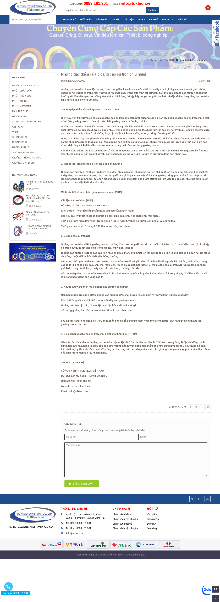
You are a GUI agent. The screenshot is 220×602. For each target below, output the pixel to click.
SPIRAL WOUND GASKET (26, 121)
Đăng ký (151, 523)
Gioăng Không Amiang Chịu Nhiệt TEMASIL (38, 227)
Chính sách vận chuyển (125, 519)
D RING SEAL (20, 142)
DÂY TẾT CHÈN (21, 111)
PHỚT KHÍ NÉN (20, 101)
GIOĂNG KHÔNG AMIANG (26, 157)
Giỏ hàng (152, 528)
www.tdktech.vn (81, 386)
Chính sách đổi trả (122, 523)
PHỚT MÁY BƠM (21, 106)
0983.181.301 (96, 3)
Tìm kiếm (152, 514)
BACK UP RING (20, 147)
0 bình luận (205, 80)
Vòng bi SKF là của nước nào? (39, 183)
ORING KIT (18, 126)
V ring (15, 131)
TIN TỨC (116, 19)
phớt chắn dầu (193, 349)
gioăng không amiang (171, 349)
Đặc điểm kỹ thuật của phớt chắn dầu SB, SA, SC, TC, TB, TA (38, 198)
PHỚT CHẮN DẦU (22, 90)
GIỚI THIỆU (86, 19)
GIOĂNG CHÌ (19, 116)
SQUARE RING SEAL (24, 152)
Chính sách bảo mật (123, 514)
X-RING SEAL (20, 137)
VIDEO (141, 19)
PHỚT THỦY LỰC (22, 95)
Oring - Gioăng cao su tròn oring (38, 213)
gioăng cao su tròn (167, 265)
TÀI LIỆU (129, 19)
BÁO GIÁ (153, 19)
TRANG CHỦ (69, 19)
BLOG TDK (168, 19)
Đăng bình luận (81, 483)
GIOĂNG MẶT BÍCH (23, 162)
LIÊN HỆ (182, 19)
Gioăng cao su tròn (72, 89)
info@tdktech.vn (136, 3)
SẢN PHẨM (102, 19)
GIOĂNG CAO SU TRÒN (25, 85)
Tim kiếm (152, 10)
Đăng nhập (153, 519)
